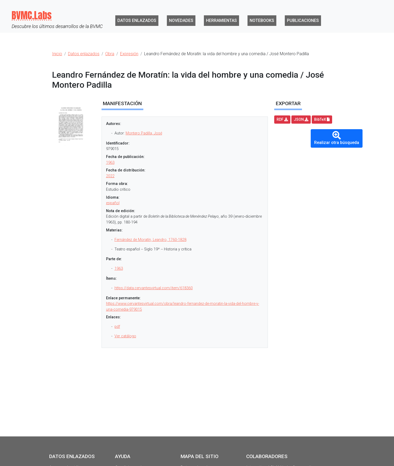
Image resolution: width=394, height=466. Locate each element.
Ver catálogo (125, 336)
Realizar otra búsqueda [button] (336, 138)
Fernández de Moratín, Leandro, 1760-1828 (150, 239)
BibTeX (322, 119)
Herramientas (221, 20)
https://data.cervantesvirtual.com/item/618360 (153, 288)
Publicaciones (303, 20)
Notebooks (262, 20)
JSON (301, 119)
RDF (282, 119)
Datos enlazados (136, 20)
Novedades (181, 20)
